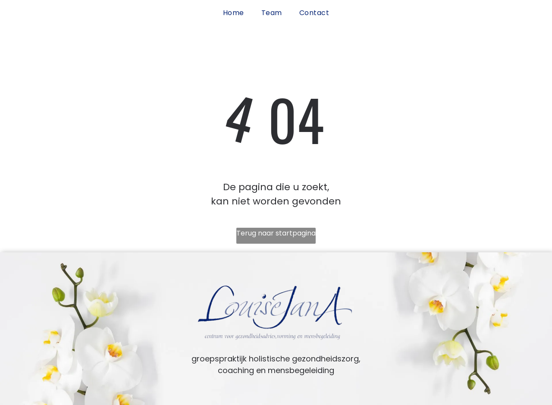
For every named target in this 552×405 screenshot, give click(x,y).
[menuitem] (233, 12)
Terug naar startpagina (276, 233)
